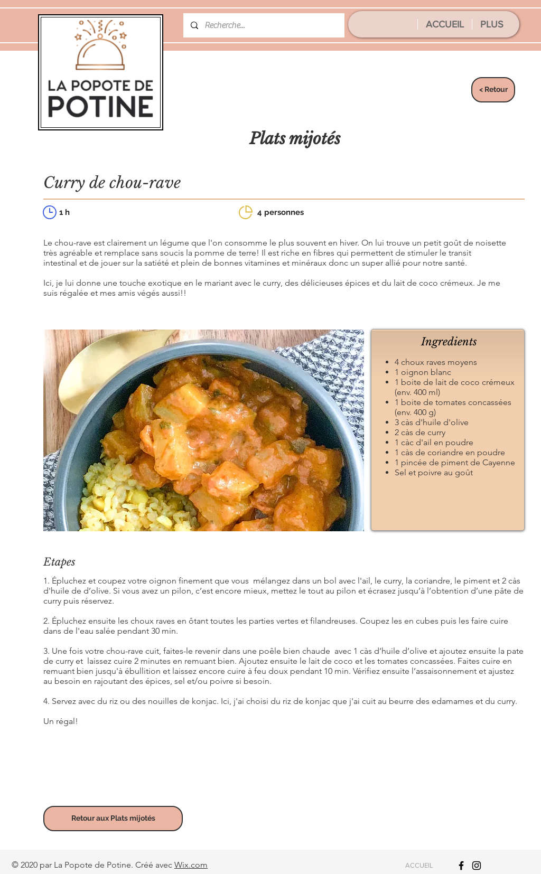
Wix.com (191, 865)
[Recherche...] (263, 25)
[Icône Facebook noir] (461, 865)
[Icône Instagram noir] (476, 865)
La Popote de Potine (92, 865)
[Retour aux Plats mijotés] (113, 818)
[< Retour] (493, 89)
